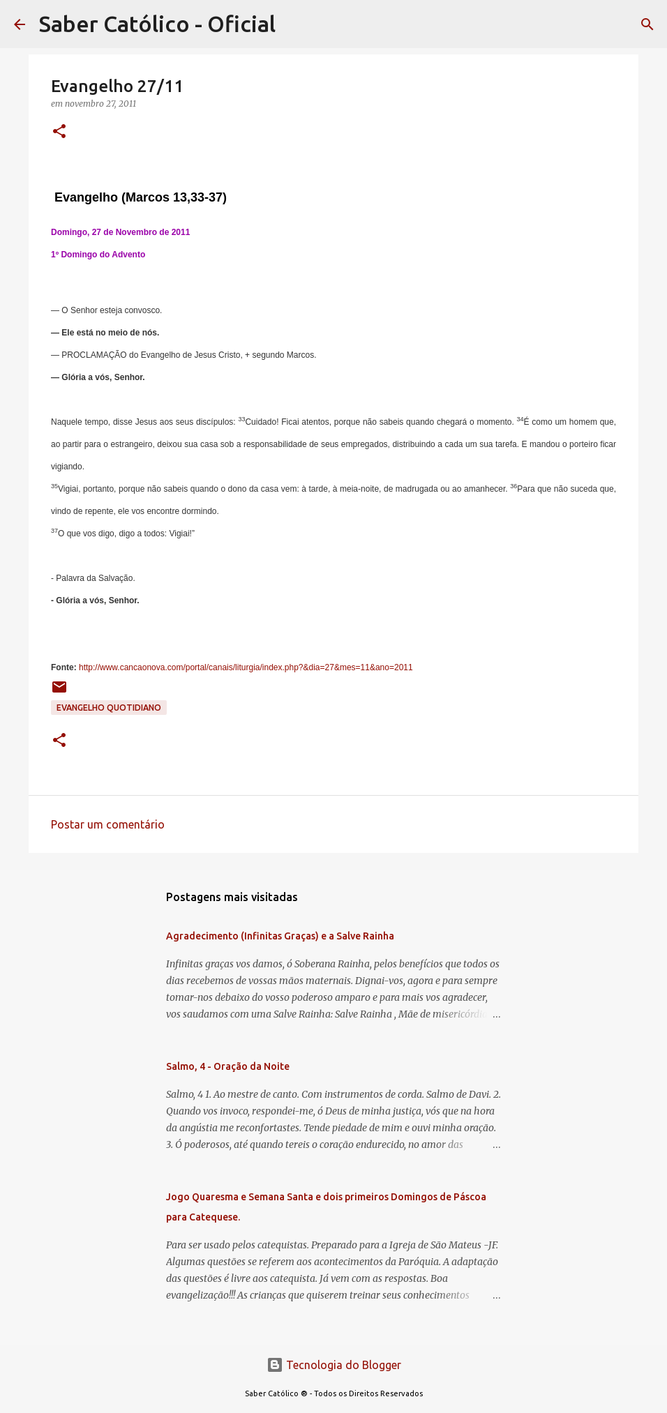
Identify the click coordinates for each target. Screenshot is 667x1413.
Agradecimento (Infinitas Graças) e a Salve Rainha (280, 936)
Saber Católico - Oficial (157, 23)
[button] (59, 132)
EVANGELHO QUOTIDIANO (109, 707)
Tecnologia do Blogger (334, 1365)
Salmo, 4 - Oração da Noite (228, 1066)
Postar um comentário (108, 824)
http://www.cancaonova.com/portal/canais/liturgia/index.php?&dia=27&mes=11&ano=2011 (246, 667)
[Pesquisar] (647, 24)
